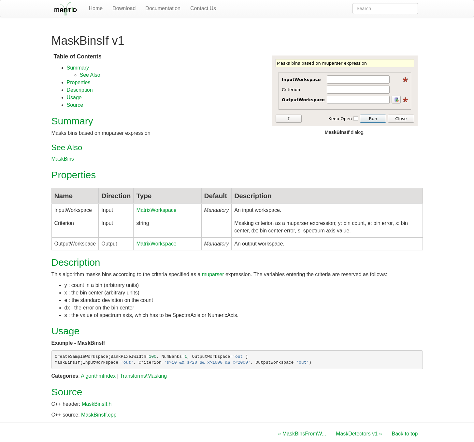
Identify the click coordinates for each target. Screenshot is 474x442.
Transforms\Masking (143, 376)
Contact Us (203, 8)
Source (75, 105)
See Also (90, 75)
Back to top (405, 433)
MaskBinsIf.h (97, 404)
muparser (213, 274)
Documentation (162, 8)
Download (124, 8)
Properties (79, 82)
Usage (74, 97)
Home (96, 8)
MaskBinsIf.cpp (98, 415)
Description (80, 90)
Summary (78, 68)
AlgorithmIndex (98, 376)
